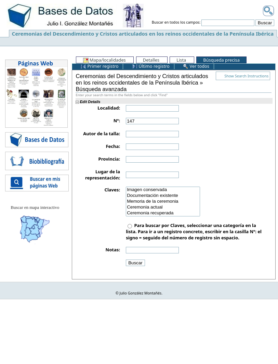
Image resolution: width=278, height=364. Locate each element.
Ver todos (196, 66)
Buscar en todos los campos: (176, 22)
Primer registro (99, 66)
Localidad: (108, 108)
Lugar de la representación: (102, 174)
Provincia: (109, 159)
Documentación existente (163, 196)
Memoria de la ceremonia (163, 201)
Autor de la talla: (101, 133)
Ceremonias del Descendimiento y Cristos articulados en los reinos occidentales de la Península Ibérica (143, 33)
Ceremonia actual (163, 207)
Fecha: (113, 146)
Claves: (112, 190)
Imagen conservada (163, 190)
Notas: (113, 250)
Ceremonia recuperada (163, 213)
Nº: (117, 120)
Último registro (151, 66)
